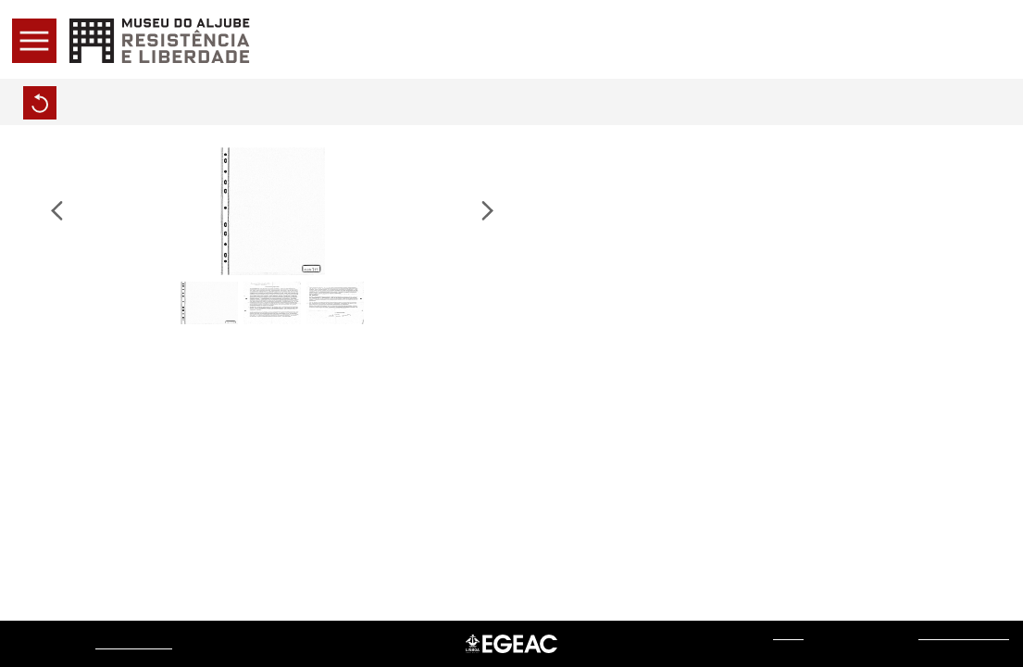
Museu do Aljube (133, 643)
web (788, 634)
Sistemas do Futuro (963, 634)
